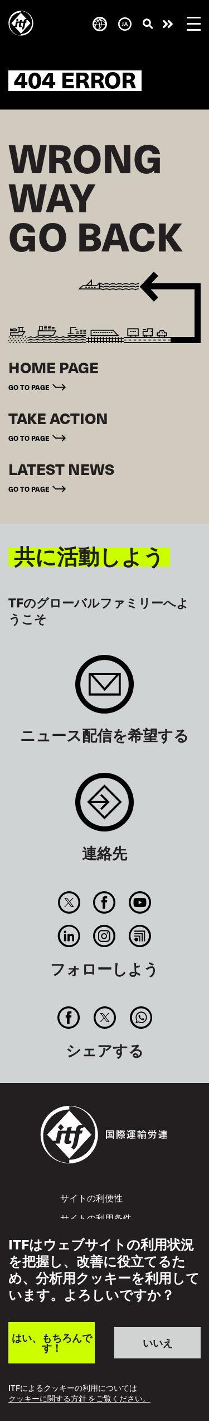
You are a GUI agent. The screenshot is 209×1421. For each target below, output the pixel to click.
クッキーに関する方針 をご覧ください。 (79, 1399)
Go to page (29, 387)
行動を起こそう (168, 24)
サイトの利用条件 (96, 1217)
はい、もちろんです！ (52, 1342)
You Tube (140, 902)
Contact (104, 808)
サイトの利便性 (91, 1197)
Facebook (104, 902)
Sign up (104, 690)
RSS (140, 936)
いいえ (158, 1342)
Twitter (69, 902)
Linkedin (69, 936)
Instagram (104, 936)
